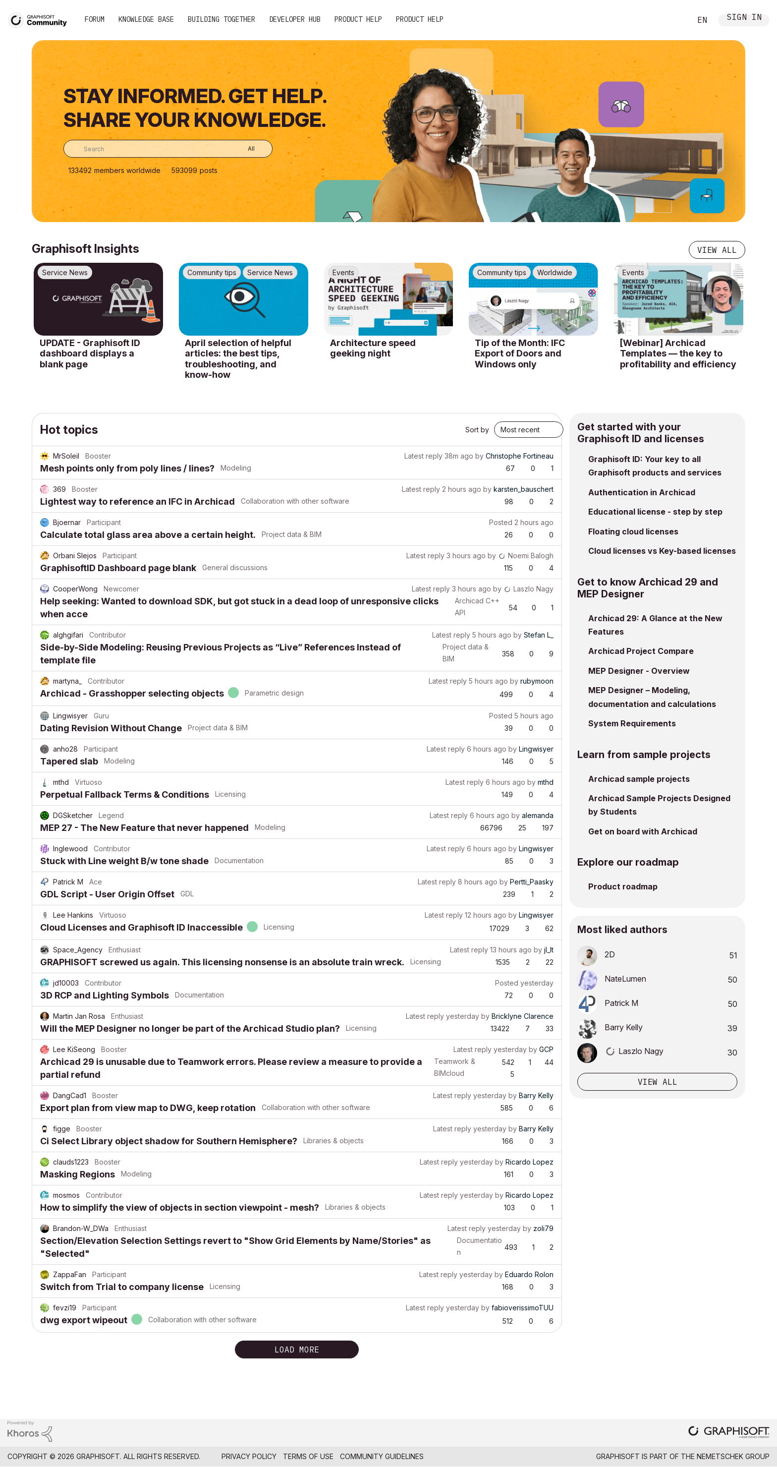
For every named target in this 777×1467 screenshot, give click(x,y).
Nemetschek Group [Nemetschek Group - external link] (733, 1456)
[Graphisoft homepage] (729, 1433)
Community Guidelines (382, 1456)
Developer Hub (295, 19)
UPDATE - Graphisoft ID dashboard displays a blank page (90, 353)
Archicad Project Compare (641, 651)
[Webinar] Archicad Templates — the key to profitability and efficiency (678, 353)
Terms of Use (308, 1456)
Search (672, 20)
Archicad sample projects (639, 779)
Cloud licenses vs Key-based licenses (662, 551)
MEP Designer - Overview (639, 671)
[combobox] (168, 149)
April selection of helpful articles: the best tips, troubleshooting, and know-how (238, 359)
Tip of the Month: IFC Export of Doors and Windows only (520, 353)
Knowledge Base (146, 19)
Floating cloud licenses (633, 531)
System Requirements (632, 723)
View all (717, 250)
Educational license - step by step (655, 512)
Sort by (477, 429)
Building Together (221, 19)
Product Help (358, 19)
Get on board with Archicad (642, 831)
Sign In (744, 18)
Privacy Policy (249, 1456)
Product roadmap (623, 886)
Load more (297, 1349)
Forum (95, 19)
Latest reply (423, 456)
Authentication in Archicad (641, 492)
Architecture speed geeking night (373, 348)
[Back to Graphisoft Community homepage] (40, 19)
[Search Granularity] (244, 149)
